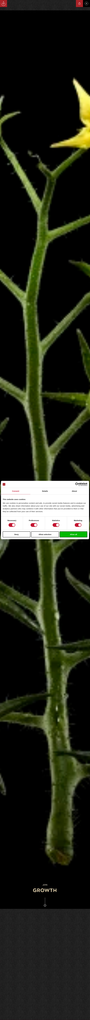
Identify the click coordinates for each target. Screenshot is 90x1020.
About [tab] (74, 491)
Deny (16, 534)
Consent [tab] (15, 491)
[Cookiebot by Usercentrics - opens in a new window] (77, 484)
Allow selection (45, 534)
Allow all (73, 534)
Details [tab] (45, 491)
